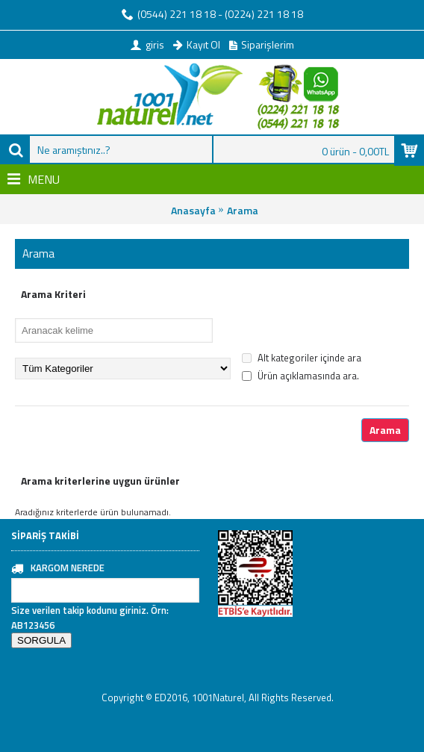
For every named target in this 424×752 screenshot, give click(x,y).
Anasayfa (193, 210)
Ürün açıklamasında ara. (300, 375)
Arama (242, 210)
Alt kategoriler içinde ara (301, 357)
